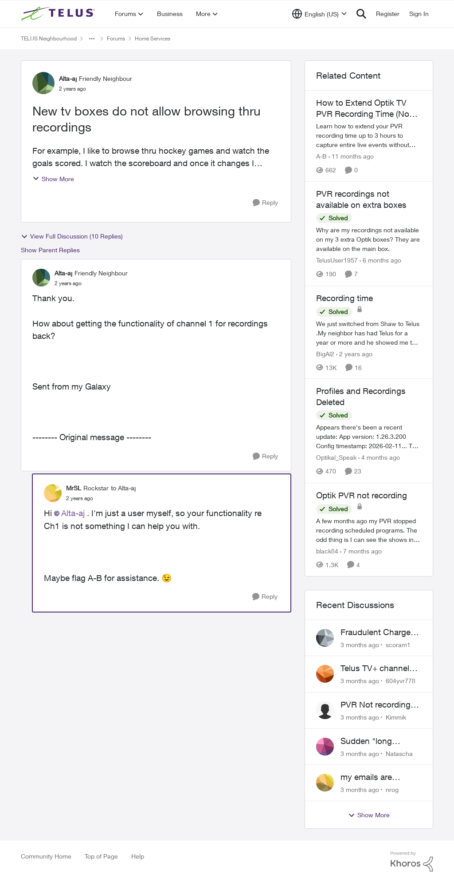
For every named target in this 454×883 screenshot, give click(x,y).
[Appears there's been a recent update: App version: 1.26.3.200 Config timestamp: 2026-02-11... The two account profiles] (369, 437)
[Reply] (265, 203)
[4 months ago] (379, 457)
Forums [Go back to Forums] (116, 38)
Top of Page (101, 856)
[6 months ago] (380, 260)
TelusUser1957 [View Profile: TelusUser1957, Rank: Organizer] (337, 260)
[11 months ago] (351, 156)
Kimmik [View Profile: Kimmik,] (396, 717)
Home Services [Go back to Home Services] (152, 38)
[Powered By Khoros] (412, 861)
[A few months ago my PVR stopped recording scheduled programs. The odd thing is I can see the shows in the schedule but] (369, 530)
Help (137, 856)
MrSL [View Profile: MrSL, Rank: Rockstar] (73, 488)
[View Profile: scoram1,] (325, 638)
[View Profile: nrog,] (325, 783)
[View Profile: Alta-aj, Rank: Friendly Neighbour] (43, 83)
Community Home (46, 856)
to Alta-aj (123, 488)
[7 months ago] (361, 551)
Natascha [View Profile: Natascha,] (399, 753)
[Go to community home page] (59, 14)
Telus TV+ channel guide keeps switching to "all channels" (374, 668)
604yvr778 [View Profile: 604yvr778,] (400, 680)
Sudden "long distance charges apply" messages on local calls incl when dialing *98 (378, 741)
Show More (53, 179)
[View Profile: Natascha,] (325, 747)
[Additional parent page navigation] (91, 38)
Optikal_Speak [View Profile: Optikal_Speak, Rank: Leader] (336, 457)
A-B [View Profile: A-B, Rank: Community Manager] (321, 156)
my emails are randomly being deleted (369, 777)
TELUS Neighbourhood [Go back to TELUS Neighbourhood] (49, 38)
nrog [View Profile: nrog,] (392, 789)
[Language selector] (319, 14)
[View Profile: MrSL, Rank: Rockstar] (53, 493)
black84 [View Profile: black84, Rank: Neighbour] (327, 551)
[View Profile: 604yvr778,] (325, 674)
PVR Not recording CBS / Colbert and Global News (375, 705)
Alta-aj (73, 513)
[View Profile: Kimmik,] (325, 710)
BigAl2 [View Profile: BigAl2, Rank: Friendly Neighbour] (325, 353)
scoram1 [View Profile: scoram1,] (398, 644)
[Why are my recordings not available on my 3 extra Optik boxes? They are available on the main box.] (369, 240)
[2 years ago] (354, 353)
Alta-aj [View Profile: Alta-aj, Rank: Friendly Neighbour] (68, 78)
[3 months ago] (359, 644)
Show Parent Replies (50, 250)
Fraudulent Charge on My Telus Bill (375, 632)
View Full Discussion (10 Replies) (72, 236)
